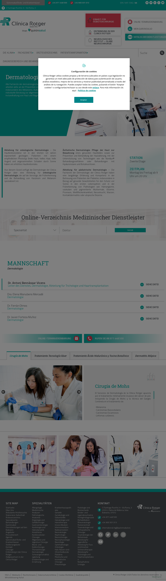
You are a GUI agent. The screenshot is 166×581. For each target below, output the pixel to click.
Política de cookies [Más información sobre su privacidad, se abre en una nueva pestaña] (87, 90)
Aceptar (83, 100)
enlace (96, 87)
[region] (84, 84)
